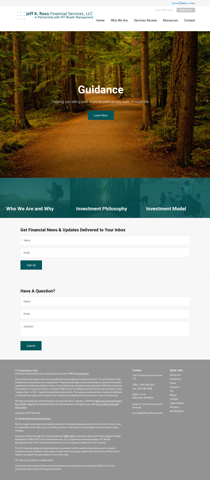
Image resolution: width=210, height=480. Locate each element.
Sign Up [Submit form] (31, 265)
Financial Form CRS (28, 370)
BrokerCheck (82, 373)
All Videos (174, 407)
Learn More (101, 115)
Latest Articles (177, 403)
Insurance (174, 387)
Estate (173, 383)
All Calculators (177, 411)
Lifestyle (174, 399)
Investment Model (166, 211)
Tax (171, 391)
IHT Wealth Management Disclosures (33, 418)
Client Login (186, 10)
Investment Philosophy (101, 211)
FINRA (66, 436)
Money (173, 395)
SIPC (72, 436)
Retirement (175, 375)
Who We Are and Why (30, 211)
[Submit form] (31, 345)
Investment (175, 379)
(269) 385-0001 (164, 10)
